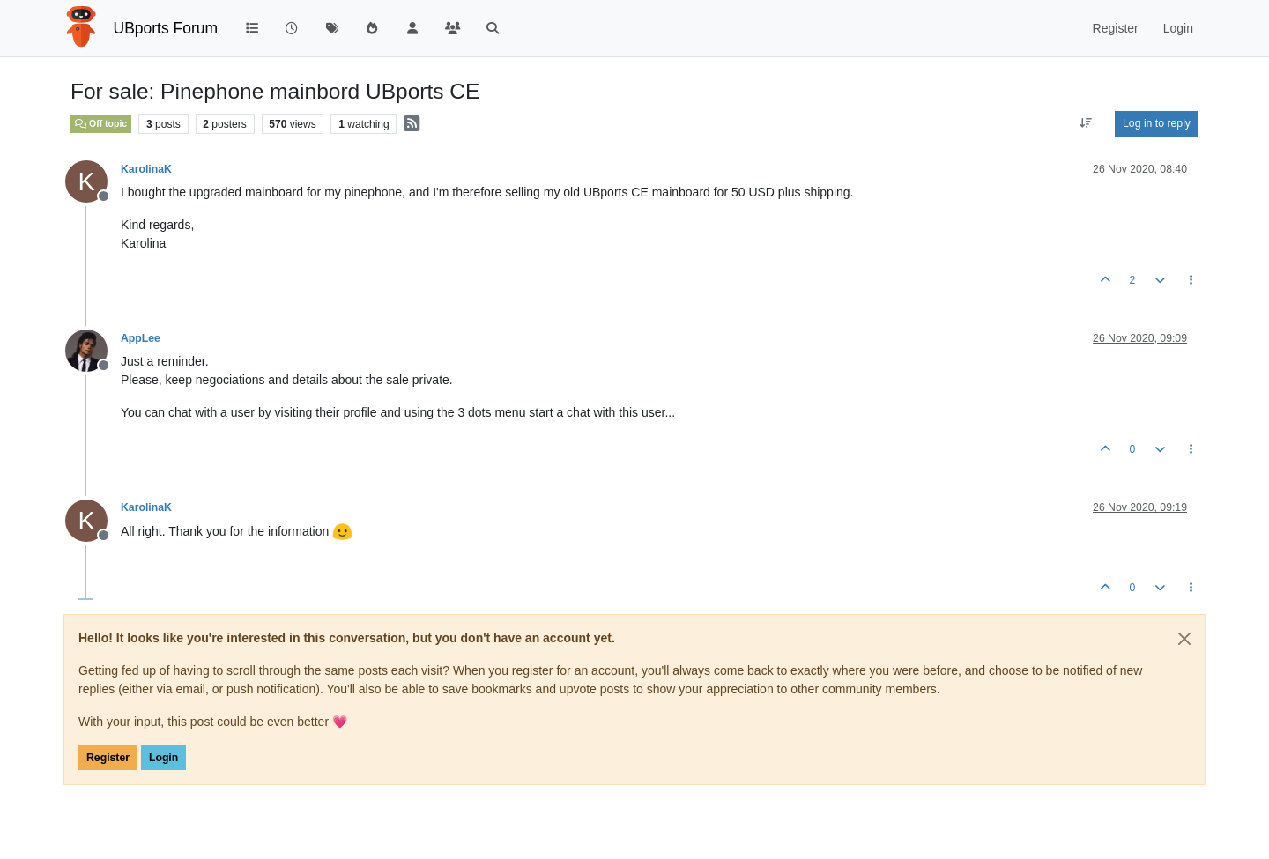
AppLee (140, 338)
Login (163, 758)
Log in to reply (1157, 123)
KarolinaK (146, 169)
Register (108, 758)
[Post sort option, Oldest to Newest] (1086, 123)
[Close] (1184, 639)
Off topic (101, 123)
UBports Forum (166, 28)
